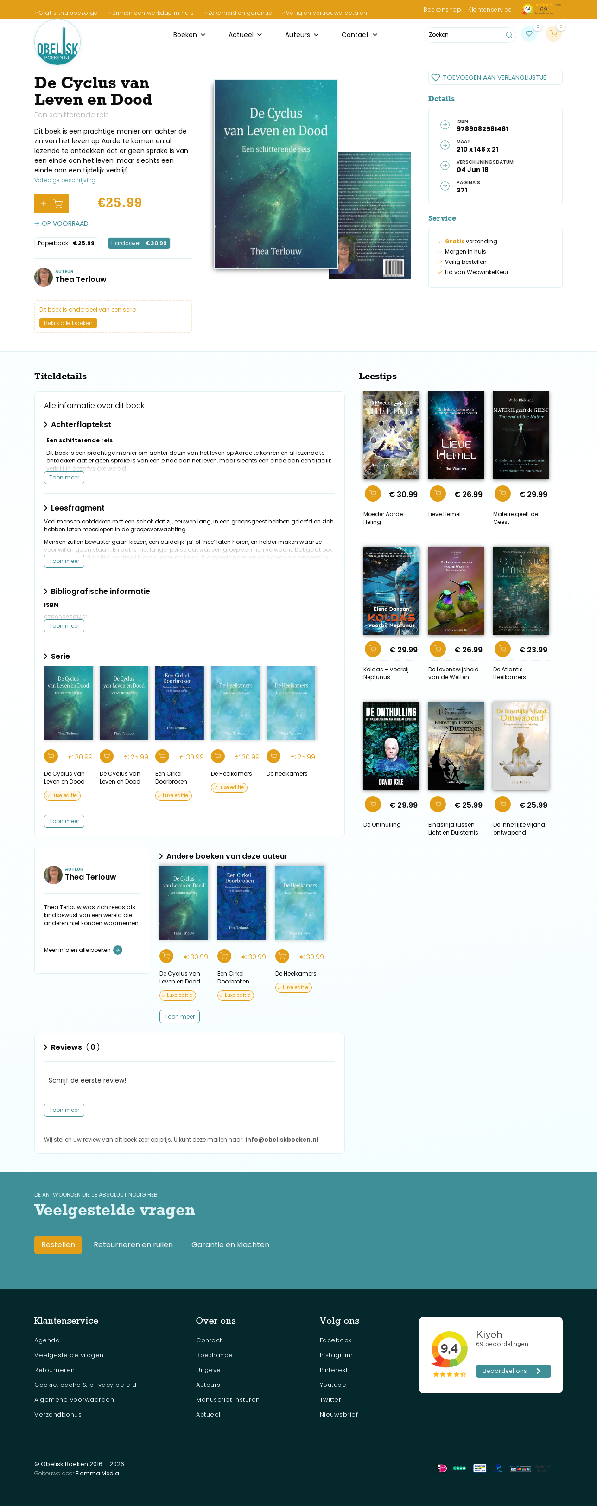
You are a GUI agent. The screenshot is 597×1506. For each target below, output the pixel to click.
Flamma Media (97, 1473)
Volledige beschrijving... (66, 180)
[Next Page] (179, 1016)
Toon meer (64, 477)
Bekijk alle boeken (68, 323)
